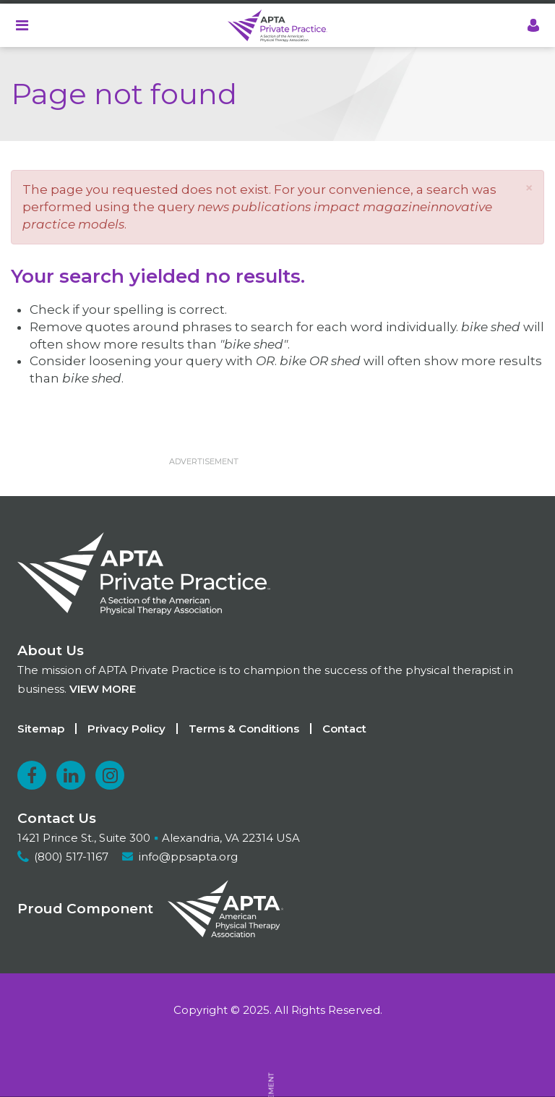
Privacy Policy (126, 728)
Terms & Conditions (244, 728)
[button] (529, 187)
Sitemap (40, 728)
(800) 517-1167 (71, 856)
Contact (344, 728)
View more (102, 689)
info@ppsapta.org (188, 856)
